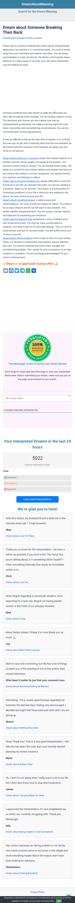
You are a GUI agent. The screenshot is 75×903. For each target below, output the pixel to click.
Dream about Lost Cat (17, 582)
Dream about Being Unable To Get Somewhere (29, 832)
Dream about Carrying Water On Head (25, 795)
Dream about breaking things (17, 219)
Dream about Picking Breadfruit (22, 873)
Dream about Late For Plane (20, 536)
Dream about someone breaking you (21, 181)
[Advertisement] (37, 90)
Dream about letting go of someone (21, 158)
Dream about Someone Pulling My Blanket (27, 686)
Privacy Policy (37, 892)
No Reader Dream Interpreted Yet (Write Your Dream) (22, 38)
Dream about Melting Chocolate (22, 728)
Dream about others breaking (18, 238)
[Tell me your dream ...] (37, 398)
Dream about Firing (15, 618)
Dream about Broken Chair (19, 764)
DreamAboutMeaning (37, 4)
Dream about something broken (19, 200)
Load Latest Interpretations (38, 499)
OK (59, 901)
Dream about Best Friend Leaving (23, 650)
